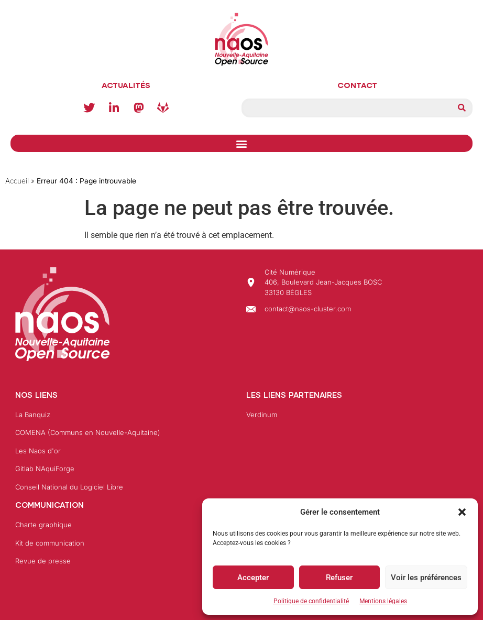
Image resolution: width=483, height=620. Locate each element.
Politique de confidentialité (311, 601)
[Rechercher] (461, 108)
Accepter (253, 577)
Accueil (17, 181)
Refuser (339, 577)
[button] (462, 512)
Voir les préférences (426, 577)
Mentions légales (383, 601)
